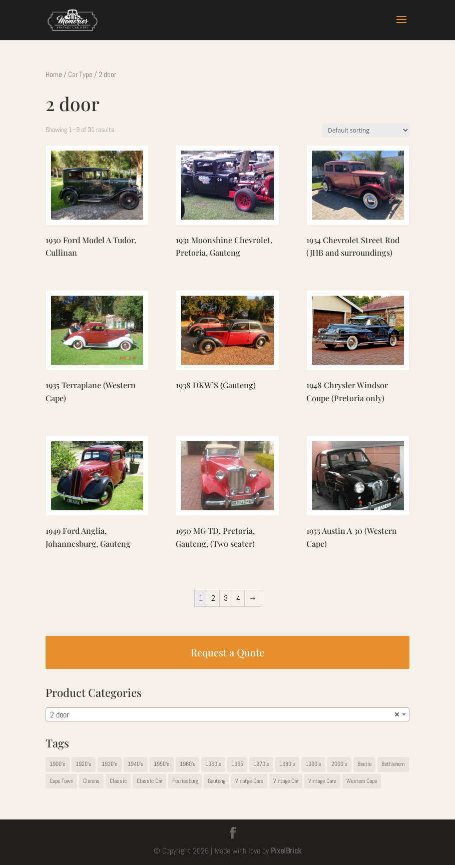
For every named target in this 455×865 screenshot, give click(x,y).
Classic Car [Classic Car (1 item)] (149, 781)
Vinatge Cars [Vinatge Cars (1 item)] (249, 781)
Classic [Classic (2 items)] (118, 781)
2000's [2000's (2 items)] (339, 764)
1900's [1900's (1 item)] (58, 764)
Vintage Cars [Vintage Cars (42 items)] (322, 781)
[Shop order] (365, 130)
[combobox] (227, 714)
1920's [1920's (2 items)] (84, 764)
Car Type (80, 74)
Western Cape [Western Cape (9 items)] (361, 781)
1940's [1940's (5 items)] (136, 764)
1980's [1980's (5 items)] (287, 764)
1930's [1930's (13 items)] (110, 764)
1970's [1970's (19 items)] (261, 764)
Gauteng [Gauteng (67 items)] (216, 781)
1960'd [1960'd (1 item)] (187, 764)
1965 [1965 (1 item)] (237, 764)
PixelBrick (286, 850)
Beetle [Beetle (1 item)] (364, 764)
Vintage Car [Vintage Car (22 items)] (285, 781)
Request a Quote (227, 652)
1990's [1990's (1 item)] (313, 764)
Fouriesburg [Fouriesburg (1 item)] (185, 781)
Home (54, 74)
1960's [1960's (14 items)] (213, 764)
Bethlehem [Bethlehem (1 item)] (393, 764)
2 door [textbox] (224, 715)
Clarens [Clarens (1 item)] (91, 781)
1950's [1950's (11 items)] (162, 764)
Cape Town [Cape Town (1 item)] (61, 781)
